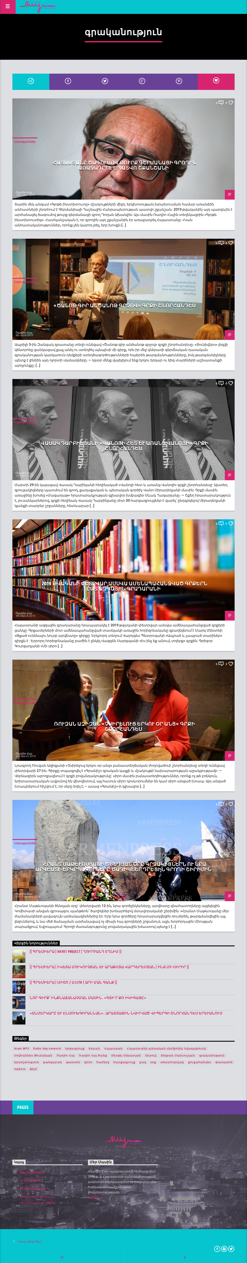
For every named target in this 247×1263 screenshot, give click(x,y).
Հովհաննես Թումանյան (33, 1055)
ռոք (153, 1062)
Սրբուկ (151, 1055)
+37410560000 (30, 1180)
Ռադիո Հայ (24, 192)
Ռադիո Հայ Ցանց (93, 1055)
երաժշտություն (26, 1062)
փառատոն (224, 1062)
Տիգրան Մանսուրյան (178, 1055)
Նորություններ (25, 141)
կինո (88, 1062)
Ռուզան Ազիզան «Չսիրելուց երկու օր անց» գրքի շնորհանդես (124, 726)
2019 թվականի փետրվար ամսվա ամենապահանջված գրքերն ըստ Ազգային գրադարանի (124, 586)
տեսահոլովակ (172, 1062)
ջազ (142, 1062)
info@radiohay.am (33, 1188)
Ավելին (95, 1198)
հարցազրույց (124, 1062)
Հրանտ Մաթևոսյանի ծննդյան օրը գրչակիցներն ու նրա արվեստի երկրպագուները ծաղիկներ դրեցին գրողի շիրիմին (123, 867)
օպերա (20, 1069)
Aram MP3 (21, 1048)
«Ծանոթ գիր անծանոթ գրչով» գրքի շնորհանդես (124, 306)
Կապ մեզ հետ (29, 1241)
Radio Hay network (47, 1048)
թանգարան (52, 1062)
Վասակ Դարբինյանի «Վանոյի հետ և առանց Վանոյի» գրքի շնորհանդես (124, 446)
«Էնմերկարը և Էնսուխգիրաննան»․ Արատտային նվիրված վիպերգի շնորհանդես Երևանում (126, 1013)
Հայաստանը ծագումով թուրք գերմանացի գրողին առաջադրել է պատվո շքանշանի (124, 165)
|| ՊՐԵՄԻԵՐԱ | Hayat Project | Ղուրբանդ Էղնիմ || (76, 952)
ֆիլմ (33, 1069)
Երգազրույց (75, 1048)
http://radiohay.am (33, 1172)
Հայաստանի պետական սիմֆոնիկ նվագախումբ (166, 1048)
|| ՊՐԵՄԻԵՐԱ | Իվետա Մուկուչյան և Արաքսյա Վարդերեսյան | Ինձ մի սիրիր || (109, 967)
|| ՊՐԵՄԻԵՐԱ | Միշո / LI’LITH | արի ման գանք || (73, 983)
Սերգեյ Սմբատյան (126, 1055)
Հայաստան (113, 1048)
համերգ (102, 1062)
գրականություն (212, 1055)
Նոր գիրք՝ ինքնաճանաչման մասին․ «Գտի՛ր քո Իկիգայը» (88, 998)
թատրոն (73, 1062)
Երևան (94, 1048)
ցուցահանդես (199, 1062)
